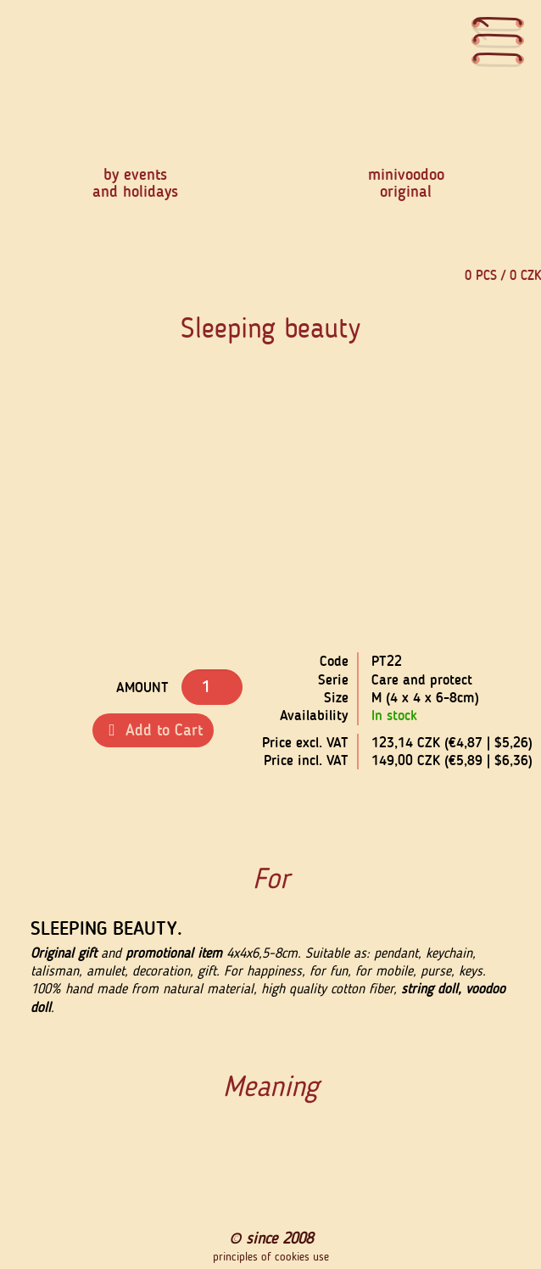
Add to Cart (153, 730)
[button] (136, 525)
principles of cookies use (271, 1257)
